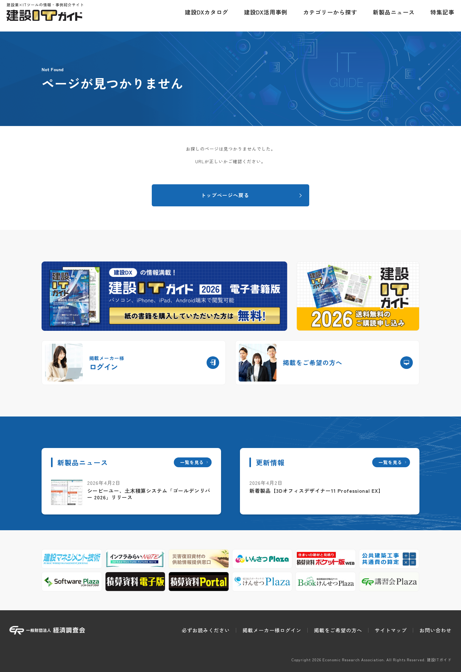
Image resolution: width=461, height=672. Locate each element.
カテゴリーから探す (327, 16)
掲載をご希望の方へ (338, 630)
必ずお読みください (206, 630)
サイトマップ (391, 630)
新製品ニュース (391, 16)
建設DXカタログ (203, 16)
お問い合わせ (435, 630)
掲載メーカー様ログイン (271, 630)
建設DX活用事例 (263, 16)
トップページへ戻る (225, 195)
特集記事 (440, 16)
